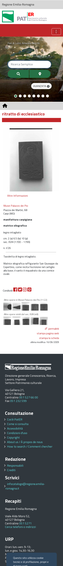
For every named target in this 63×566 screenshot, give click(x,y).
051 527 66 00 (28, 397)
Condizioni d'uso (17, 433)
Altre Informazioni (17, 196)
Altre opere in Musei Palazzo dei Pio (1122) (25, 300)
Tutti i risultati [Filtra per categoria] (37, 55)
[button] (41, 86)
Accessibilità (15, 428)
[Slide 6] (38, 96)
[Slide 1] (15, 96)
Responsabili (15, 465)
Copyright (13, 437)
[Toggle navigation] (56, 31)
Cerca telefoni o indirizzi (20, 527)
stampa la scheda (49, 338)
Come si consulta (17, 424)
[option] (31, 159)
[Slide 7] (42, 96)
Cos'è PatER (14, 419)
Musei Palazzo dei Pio (15, 205)
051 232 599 (18, 401)
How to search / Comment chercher (29, 446)
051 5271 (25, 523)
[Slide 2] (20, 96)
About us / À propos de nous (25, 442)
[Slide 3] (24, 96)
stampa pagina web (48, 333)
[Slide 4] (29, 96)
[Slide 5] (33, 96)
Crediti (11, 470)
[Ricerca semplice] (29, 64)
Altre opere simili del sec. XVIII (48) (21, 314)
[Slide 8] (47, 96)
